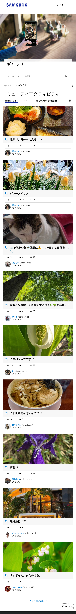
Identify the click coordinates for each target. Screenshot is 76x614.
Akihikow (16, 479)
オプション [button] (68, 86)
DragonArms (17, 587)
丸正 (14, 371)
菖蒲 (12, 467)
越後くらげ (16, 425)
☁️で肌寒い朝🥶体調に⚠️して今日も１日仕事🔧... (37, 249)
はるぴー (15, 263)
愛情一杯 (15, 151)
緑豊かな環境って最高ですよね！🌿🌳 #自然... (38, 305)
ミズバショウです (20, 359)
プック (15, 317)
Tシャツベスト (18, 533)
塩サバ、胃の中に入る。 (24, 139)
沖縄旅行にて (18, 521)
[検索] (38, 76)
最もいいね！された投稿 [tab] (46, 101)
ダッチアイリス (19, 193)
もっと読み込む (36, 601)
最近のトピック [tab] (11, 101)
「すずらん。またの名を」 (26, 575)
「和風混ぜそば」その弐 (24, 413)
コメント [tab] (27, 101)
